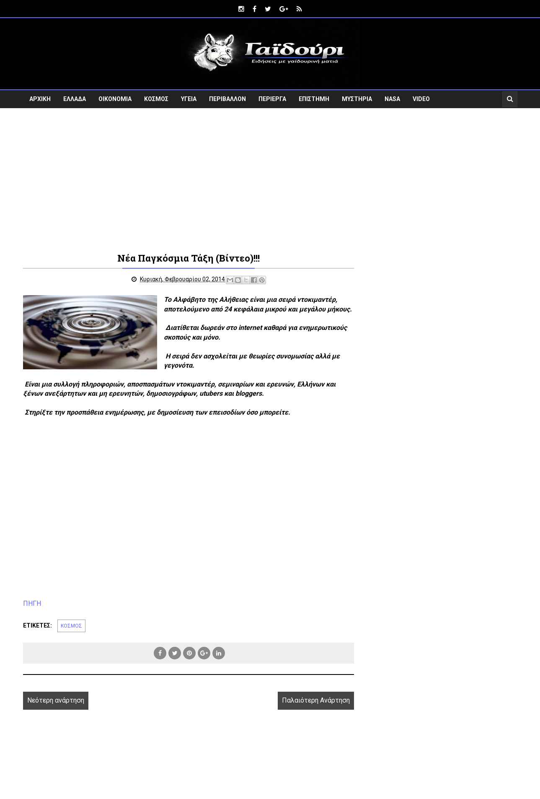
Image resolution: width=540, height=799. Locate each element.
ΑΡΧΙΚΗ (40, 99)
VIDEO (421, 99)
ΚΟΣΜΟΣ (156, 99)
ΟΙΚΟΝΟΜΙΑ (115, 99)
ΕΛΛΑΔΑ (74, 99)
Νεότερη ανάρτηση (55, 700)
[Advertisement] (270, 179)
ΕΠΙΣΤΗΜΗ (314, 99)
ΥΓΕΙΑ (188, 99)
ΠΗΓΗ (32, 603)
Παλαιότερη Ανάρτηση (316, 700)
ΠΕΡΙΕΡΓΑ (272, 99)
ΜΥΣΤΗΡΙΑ (357, 99)
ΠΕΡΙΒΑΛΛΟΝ (227, 99)
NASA (392, 99)
